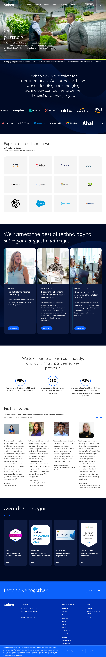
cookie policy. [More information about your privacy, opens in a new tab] (19, 655)
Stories (54, 4)
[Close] (103, 651)
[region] (53, 651)
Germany (65, 618)
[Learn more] (13, 328)
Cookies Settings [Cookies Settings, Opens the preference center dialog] (69, 651)
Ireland (64, 621)
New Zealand (66, 634)
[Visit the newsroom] (27, 617)
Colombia (65, 615)
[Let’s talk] (89, 4)
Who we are (63, 4)
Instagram (90, 616)
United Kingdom (67, 640)
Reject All (80, 651)
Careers (72, 4)
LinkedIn (89, 608)
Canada (64, 611)
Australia (65, 608)
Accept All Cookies (92, 651)
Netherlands (66, 630)
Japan (64, 624)
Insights (46, 4)
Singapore (65, 637)
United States (66, 643)
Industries (37, 4)
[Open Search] (96, 4)
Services (29, 4)
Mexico (64, 627)
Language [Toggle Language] (100, 4)
